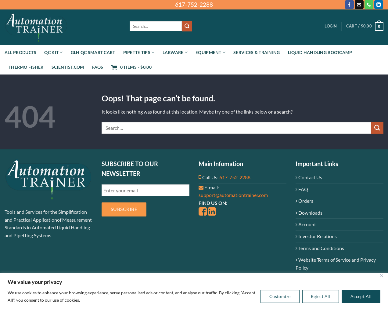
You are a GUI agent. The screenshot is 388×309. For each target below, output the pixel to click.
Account (306, 224)
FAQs (97, 67)
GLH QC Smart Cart (93, 52)
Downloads (309, 213)
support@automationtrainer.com (233, 195)
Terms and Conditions (320, 248)
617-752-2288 (234, 177)
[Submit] (187, 26)
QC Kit (53, 52)
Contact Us (309, 177)
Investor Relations (316, 236)
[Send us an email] (359, 4)
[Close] (381, 275)
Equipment (210, 52)
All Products (20, 52)
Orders (304, 201)
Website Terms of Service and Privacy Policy (336, 264)
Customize (280, 296)
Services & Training (256, 52)
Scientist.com (68, 67)
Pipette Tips (139, 52)
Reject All (320, 296)
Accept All (361, 296)
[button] (331, 26)
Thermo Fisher (26, 67)
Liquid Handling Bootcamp (320, 52)
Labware (175, 52)
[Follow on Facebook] (349, 4)
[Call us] (369, 4)
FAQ (302, 189)
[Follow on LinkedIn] (378, 4)
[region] (194, 291)
